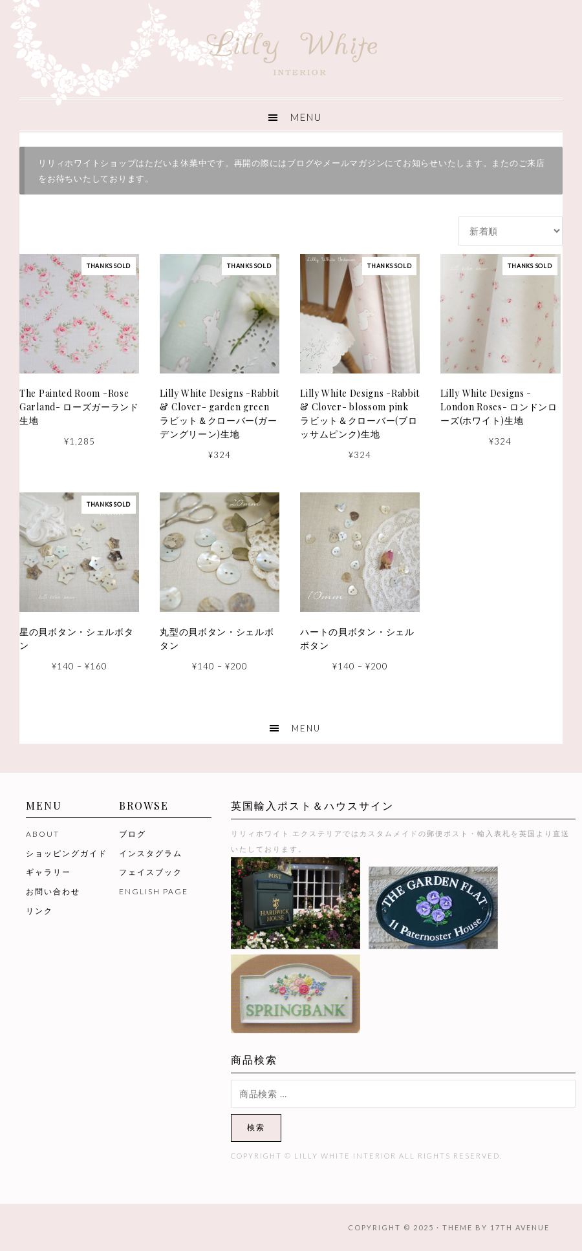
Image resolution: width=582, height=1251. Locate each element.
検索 (256, 1127)
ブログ (132, 834)
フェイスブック (150, 872)
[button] (291, 115)
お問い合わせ (53, 891)
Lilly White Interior (291, 49)
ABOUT (42, 834)
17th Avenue (520, 1227)
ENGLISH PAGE (153, 891)
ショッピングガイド (66, 853)
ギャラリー (48, 872)
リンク (39, 911)
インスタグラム (150, 853)
